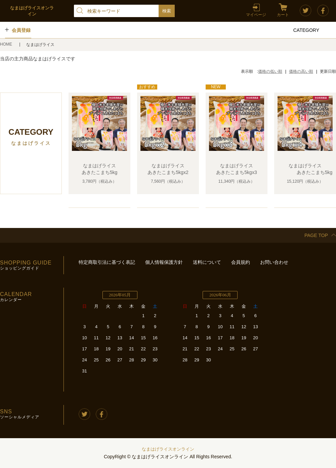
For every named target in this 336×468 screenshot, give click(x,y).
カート (283, 14)
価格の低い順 (270, 71)
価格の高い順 (301, 71)
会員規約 (240, 262)
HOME (6, 44)
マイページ (256, 14)
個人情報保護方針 (164, 262)
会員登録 (21, 30)
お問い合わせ (274, 262)
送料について (207, 262)
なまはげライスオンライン (168, 449)
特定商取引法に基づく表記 (107, 262)
